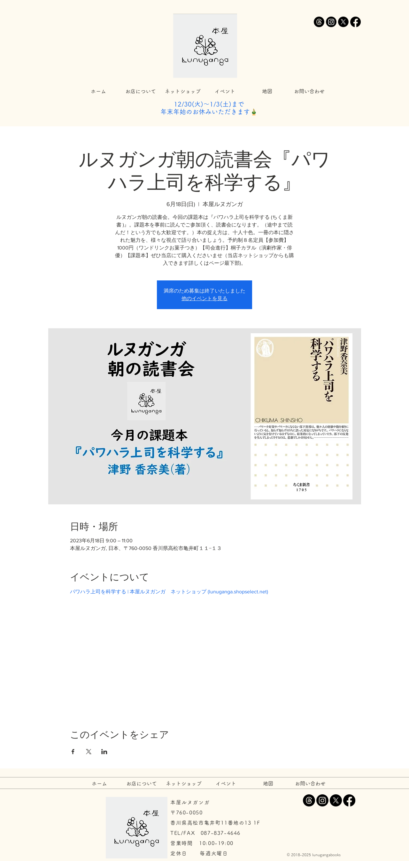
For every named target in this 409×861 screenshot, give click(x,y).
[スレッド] (319, 22)
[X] (343, 22)
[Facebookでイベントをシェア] (73, 751)
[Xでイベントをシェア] (89, 751)
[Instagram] (331, 22)
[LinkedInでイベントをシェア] (104, 751)
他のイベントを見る (204, 298)
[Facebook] (355, 22)
